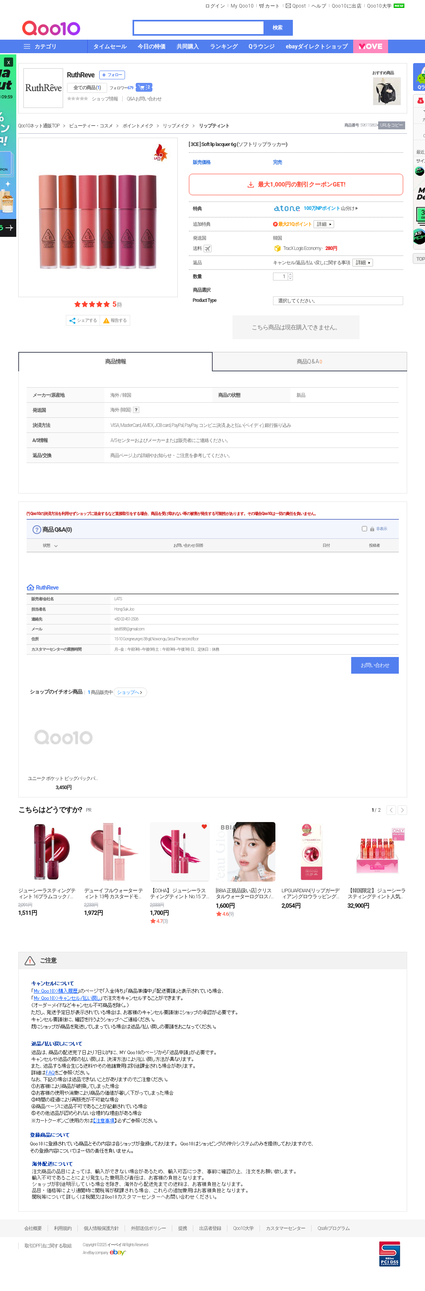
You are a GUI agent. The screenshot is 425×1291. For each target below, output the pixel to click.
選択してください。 (339, 301)
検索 (277, 28)
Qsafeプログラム (333, 1228)
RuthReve (81, 75)
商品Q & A (309, 361)
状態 (46, 545)
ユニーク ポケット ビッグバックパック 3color (63, 778)
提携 (182, 1228)
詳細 (322, 224)
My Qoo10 (242, 6)
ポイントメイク (138, 126)
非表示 (381, 528)
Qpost (299, 6)
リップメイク (176, 126)
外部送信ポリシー (148, 1228)
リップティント (214, 126)
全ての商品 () (87, 87)
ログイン (215, 6)
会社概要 (33, 1228)
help (136, 410)
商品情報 (115, 361)
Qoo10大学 (379, 6)
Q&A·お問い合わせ (144, 99)
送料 (203, 249)
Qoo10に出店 (347, 6)
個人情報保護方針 (101, 1228)
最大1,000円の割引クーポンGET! (295, 184)
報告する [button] (119, 320)
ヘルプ (319, 6)
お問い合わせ (375, 665)
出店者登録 (210, 1228)
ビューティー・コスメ (91, 126)
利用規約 (62, 1228)
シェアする (87, 320)
